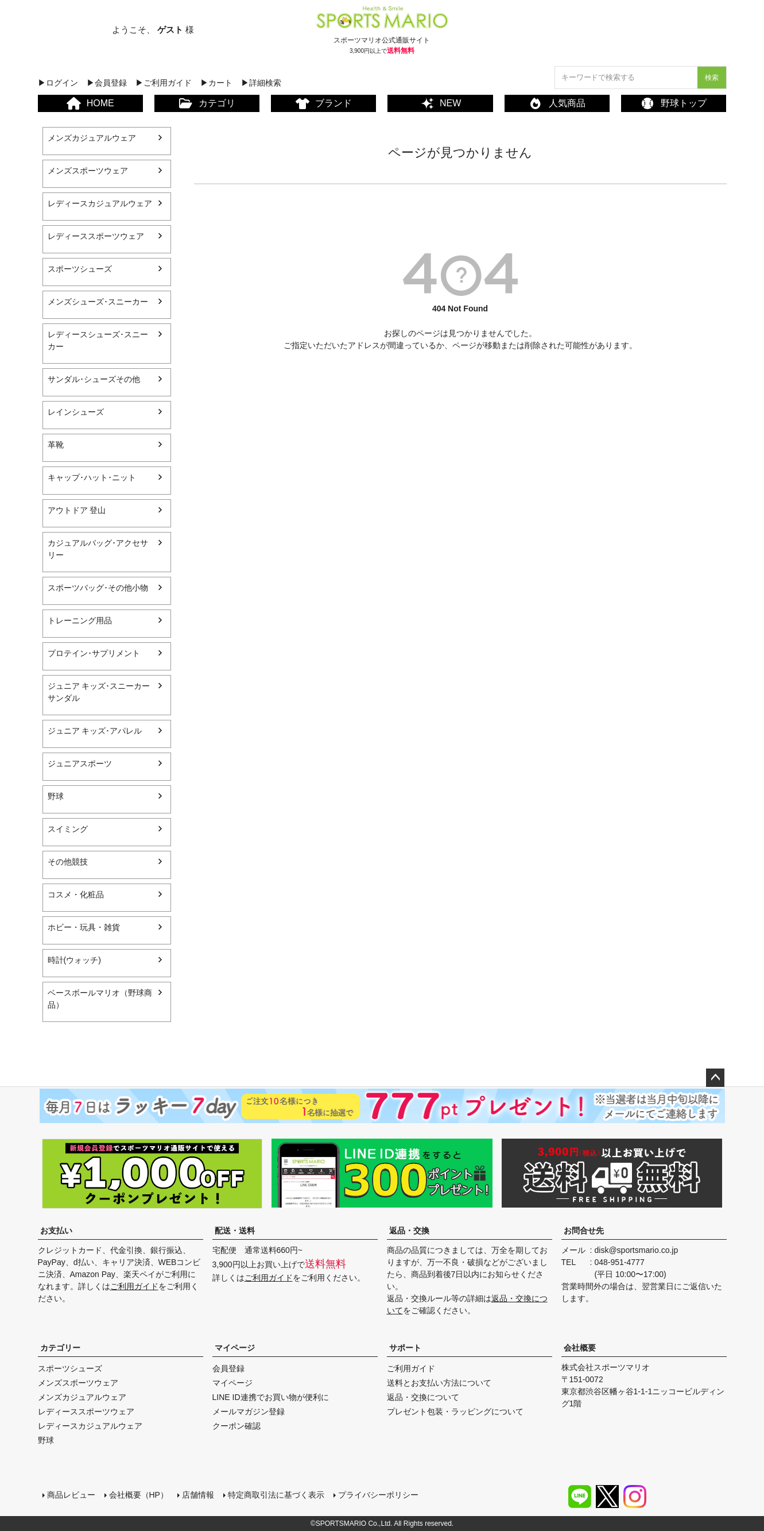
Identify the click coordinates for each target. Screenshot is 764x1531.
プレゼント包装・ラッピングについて (455, 1411)
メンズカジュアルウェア (92, 137)
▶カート (216, 82)
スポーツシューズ (80, 268)
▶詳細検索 (261, 82)
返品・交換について (423, 1397)
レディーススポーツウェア (96, 236)
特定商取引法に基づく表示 (276, 1494)
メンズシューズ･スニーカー (98, 301)
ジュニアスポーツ (80, 763)
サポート (405, 1347)
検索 (712, 78)
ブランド (324, 103)
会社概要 (580, 1347)
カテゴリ (207, 103)
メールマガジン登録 (248, 1411)
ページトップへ (715, 1078)
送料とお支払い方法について (439, 1382)
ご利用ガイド (134, 1286)
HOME (90, 103)
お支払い (56, 1230)
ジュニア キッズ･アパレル (95, 730)
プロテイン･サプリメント (94, 653)
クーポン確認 (236, 1425)
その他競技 (68, 861)
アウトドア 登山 (77, 510)
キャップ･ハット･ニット (92, 477)
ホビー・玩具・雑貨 (84, 927)
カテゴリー (60, 1347)
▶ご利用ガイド (163, 82)
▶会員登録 (107, 82)
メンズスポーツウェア (88, 170)
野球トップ (674, 103)
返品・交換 (409, 1230)
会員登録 (228, 1368)
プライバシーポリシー (378, 1494)
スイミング (68, 829)
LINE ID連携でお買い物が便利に (270, 1397)
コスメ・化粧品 (76, 894)
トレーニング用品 (80, 620)
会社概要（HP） (138, 1494)
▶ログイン (58, 82)
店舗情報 (198, 1494)
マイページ (235, 1347)
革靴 (56, 444)
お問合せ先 (584, 1230)
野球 (56, 796)
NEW (440, 103)
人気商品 (557, 103)
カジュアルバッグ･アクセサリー (98, 549)
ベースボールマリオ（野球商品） (100, 998)
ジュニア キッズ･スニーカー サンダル (99, 692)
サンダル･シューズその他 (94, 379)
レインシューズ (76, 412)
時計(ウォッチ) (74, 960)
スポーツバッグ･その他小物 (98, 587)
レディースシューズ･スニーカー (98, 340)
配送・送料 (235, 1230)
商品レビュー (71, 1494)
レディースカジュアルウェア (100, 203)
